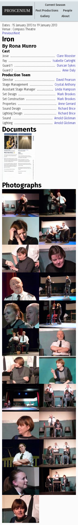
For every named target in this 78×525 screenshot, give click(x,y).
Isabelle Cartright (64, 61)
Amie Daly (69, 70)
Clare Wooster (66, 56)
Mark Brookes (66, 94)
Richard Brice (67, 109)
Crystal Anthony (65, 84)
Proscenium (17, 10)
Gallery (45, 16)
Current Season (55, 5)
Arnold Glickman (65, 118)
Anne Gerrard (67, 104)
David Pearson (66, 80)
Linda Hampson (65, 89)
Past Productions (47, 10)
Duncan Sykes (66, 65)
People (67, 10)
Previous (8, 33)
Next (17, 33)
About (65, 16)
